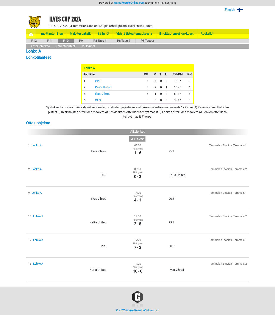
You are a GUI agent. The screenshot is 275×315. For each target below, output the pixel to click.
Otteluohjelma (40, 46)
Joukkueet (88, 46)
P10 (66, 41)
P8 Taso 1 (99, 41)
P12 (34, 41)
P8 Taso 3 (147, 41)
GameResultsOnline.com (129, 2)
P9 (81, 41)
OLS (98, 100)
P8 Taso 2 (123, 41)
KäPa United (103, 87)
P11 (50, 41)
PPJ (97, 81)
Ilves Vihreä (102, 94)
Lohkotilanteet (65, 46)
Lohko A (37, 145)
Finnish (237, 9)
